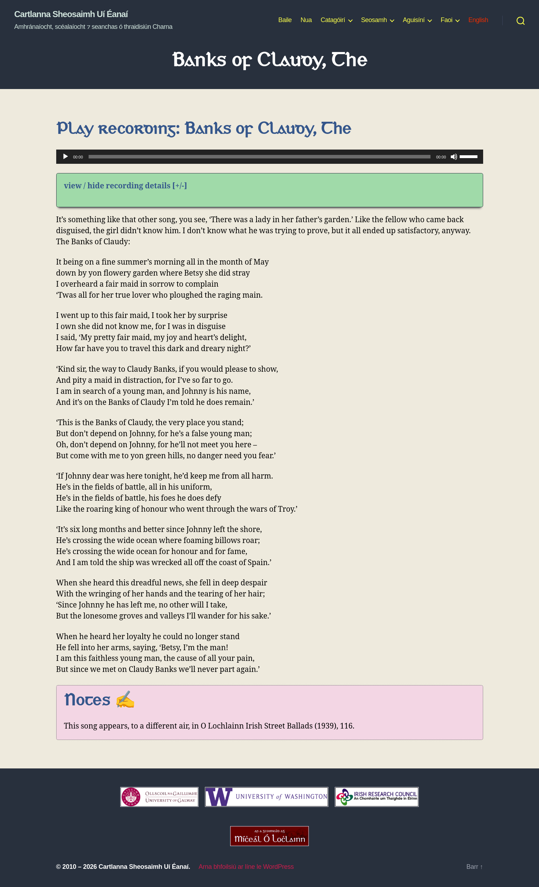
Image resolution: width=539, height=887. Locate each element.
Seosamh (374, 20)
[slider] (259, 156)
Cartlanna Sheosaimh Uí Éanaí (71, 14)
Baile (285, 20)
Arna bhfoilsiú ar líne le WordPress (246, 866)
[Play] (65, 156)
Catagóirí (333, 20)
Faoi (446, 20)
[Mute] (454, 156)
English (478, 20)
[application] (269, 157)
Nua (306, 20)
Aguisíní (413, 20)
